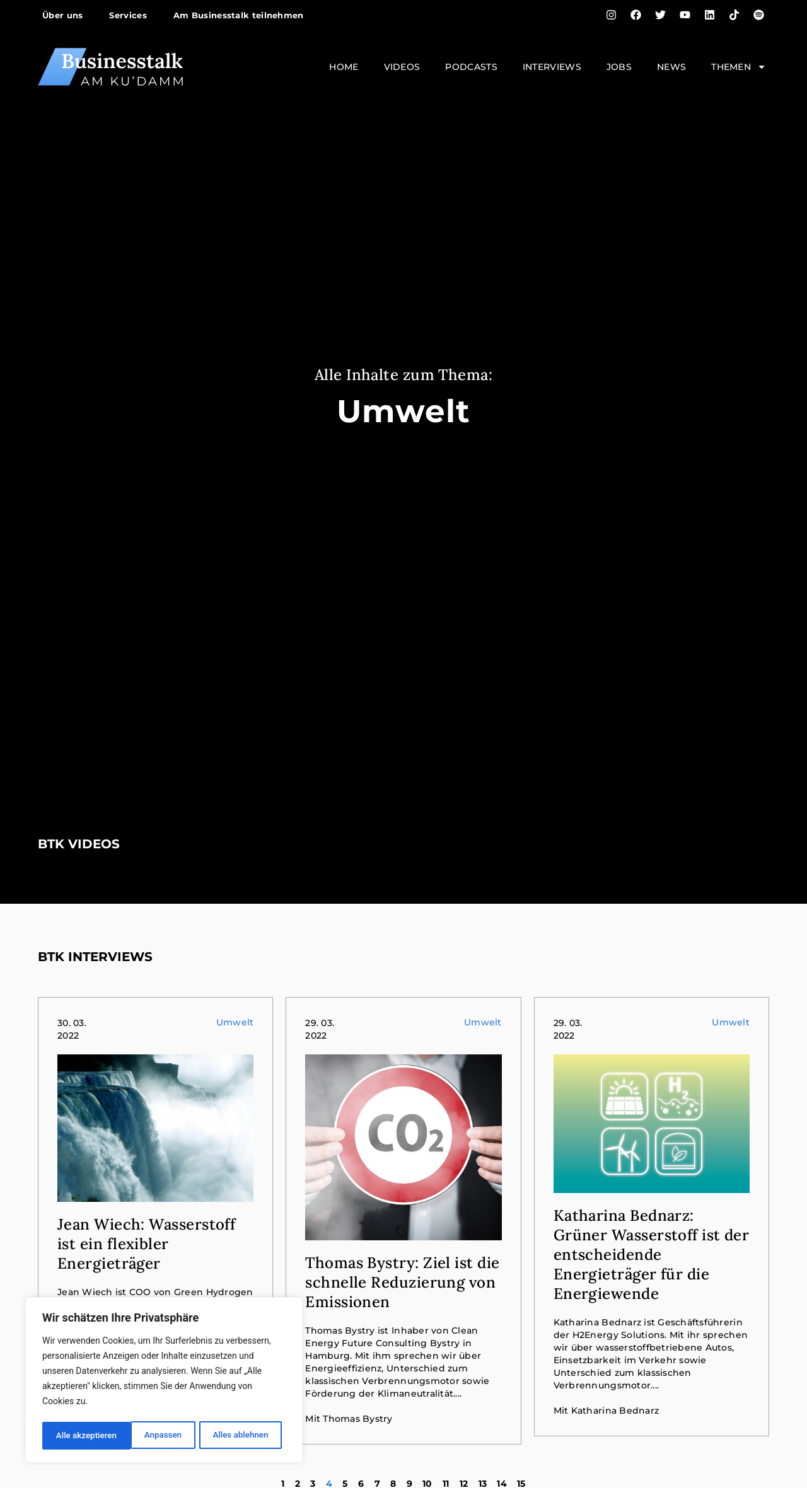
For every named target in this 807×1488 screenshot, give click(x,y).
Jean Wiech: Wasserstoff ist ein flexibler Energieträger (146, 1243)
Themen (738, 67)
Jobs (619, 66)
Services (127, 15)
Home (343, 66)
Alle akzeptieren (241, 1436)
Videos (402, 66)
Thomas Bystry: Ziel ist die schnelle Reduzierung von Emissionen (402, 1282)
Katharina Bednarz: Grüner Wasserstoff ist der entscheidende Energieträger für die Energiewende (652, 1254)
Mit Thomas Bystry (348, 1418)
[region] (164, 1381)
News (671, 66)
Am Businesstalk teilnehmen (238, 15)
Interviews (552, 66)
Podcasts (471, 66)
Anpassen (73, 1436)
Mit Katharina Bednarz (606, 1410)
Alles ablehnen (152, 1436)
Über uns (62, 15)
